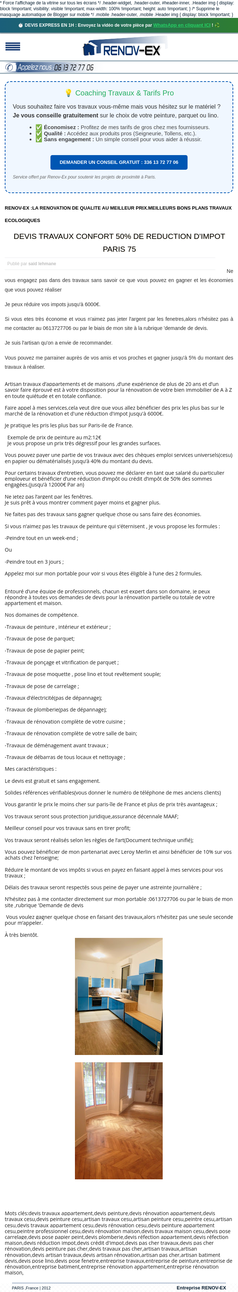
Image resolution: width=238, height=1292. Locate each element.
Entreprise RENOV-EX (201, 1288)
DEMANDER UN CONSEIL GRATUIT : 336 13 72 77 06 (119, 162)
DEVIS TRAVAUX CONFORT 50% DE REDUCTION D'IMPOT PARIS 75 (119, 242)
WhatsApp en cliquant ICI (182, 25)
